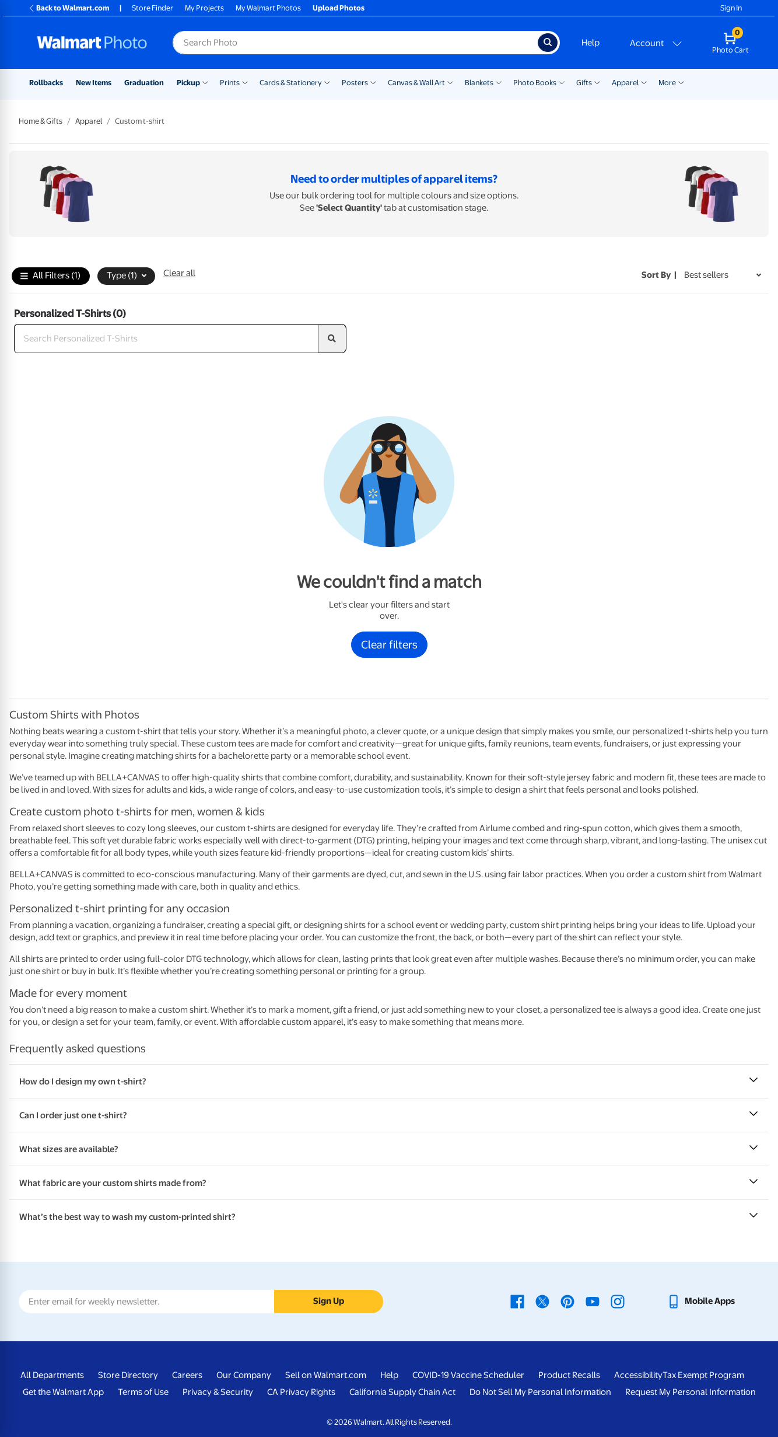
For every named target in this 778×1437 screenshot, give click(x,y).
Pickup (188, 82)
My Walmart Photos (268, 8)
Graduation (144, 82)
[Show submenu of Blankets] (498, 82)
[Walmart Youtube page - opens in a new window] (593, 1301)
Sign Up (328, 1301)
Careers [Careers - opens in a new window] (187, 1375)
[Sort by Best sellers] (723, 275)
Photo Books (534, 82)
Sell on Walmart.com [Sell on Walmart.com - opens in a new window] (325, 1375)
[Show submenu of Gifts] (597, 82)
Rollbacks (46, 82)
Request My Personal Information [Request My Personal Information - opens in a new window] (690, 1392)
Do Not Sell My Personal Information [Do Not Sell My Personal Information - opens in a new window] (540, 1392)
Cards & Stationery (291, 82)
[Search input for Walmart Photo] (355, 42)
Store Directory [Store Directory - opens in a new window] (128, 1375)
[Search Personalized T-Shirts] (166, 338)
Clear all (179, 273)
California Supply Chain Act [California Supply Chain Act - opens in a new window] (402, 1392)
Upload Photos (339, 8)
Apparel (625, 82)
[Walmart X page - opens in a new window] (542, 1301)
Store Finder (152, 8)
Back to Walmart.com (68, 8)
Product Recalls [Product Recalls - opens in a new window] (569, 1375)
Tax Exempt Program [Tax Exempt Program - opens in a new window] (703, 1375)
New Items (93, 82)
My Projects (204, 8)
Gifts (584, 82)
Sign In (731, 8)
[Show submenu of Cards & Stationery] (327, 82)
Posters (355, 82)
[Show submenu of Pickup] (205, 82)
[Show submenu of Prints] (244, 82)
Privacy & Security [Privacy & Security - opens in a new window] (218, 1392)
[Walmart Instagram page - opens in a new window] (618, 1301)
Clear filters (389, 644)
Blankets (479, 82)
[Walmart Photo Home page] (92, 42)
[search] (332, 338)
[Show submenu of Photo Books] (561, 82)
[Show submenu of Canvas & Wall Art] (450, 82)
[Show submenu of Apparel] (643, 82)
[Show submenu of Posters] (373, 82)
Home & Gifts (40, 121)
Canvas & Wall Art (416, 82)
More (667, 82)
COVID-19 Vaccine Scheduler (468, 1375)
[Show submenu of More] (681, 82)
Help (590, 42)
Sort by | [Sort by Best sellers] (659, 275)
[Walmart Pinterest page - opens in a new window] (567, 1301)
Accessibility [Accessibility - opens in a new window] (638, 1375)
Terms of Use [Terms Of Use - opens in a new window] (143, 1392)
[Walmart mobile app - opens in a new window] (701, 1301)
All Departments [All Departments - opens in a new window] (52, 1375)
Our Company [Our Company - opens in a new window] (243, 1375)
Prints (230, 82)
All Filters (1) (50, 276)
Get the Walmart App (63, 1392)
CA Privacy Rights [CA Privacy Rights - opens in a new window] (301, 1392)
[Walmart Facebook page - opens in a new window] (517, 1301)
